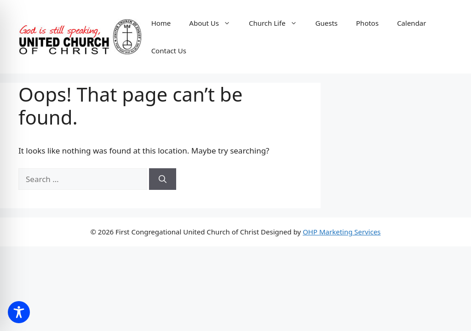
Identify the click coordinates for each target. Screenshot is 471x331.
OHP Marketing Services (341, 231)
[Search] (162, 179)
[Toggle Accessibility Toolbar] (19, 312)
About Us (214, 23)
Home (161, 23)
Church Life (277, 23)
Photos (367, 23)
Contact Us (168, 50)
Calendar (411, 23)
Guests (327, 23)
